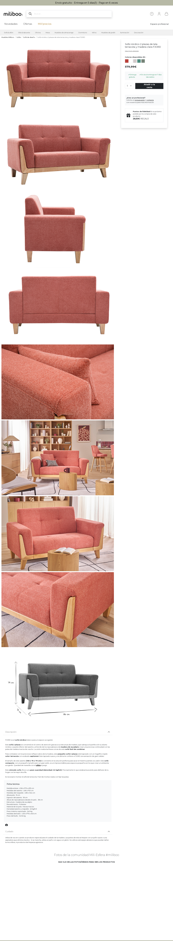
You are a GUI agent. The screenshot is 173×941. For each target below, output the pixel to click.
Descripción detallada (132, 51)
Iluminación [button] (124, 33)
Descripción (10, 732)
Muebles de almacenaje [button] (64, 33)
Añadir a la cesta (149, 86)
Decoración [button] (138, 33)
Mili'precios (44, 23)
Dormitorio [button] (82, 33)
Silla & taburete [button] (24, 33)
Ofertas (27, 23)
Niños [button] (94, 33)
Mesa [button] (48, 33)
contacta (150, 100)
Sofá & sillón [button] (8, 33)
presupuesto (140, 100)
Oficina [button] (38, 33)
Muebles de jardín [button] (108, 33)
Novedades (11, 23)
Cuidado (9, 831)
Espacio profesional (159, 24)
